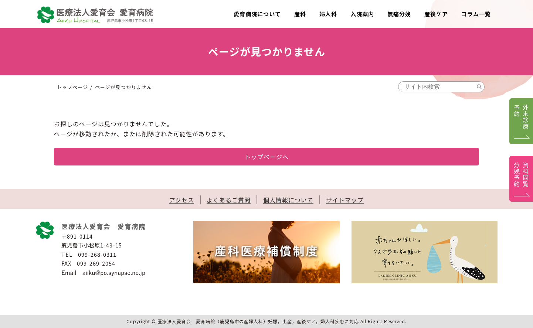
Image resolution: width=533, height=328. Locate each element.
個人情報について (288, 199)
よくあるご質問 (229, 199)
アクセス (181, 199)
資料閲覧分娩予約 (521, 174)
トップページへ (267, 156)
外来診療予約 (521, 116)
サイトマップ (345, 199)
